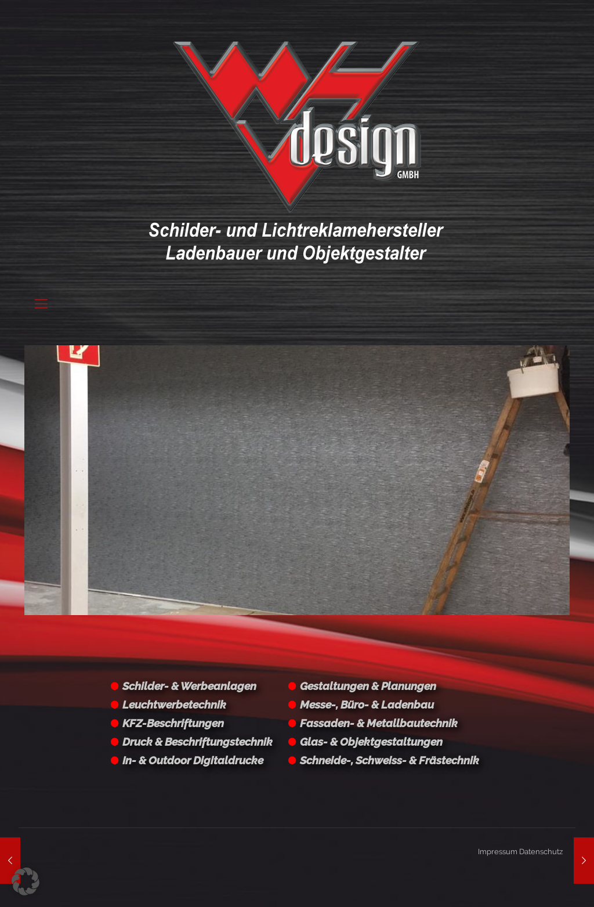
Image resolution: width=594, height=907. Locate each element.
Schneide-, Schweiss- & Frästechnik (389, 760)
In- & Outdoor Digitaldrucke (192, 760)
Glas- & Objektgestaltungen (371, 741)
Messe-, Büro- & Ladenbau (367, 704)
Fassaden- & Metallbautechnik (379, 723)
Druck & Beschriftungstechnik (197, 741)
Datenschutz (541, 851)
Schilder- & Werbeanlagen (189, 686)
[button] (25, 881)
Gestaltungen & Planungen (368, 686)
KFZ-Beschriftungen (173, 723)
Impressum (497, 851)
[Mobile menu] (41, 303)
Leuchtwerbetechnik (174, 704)
